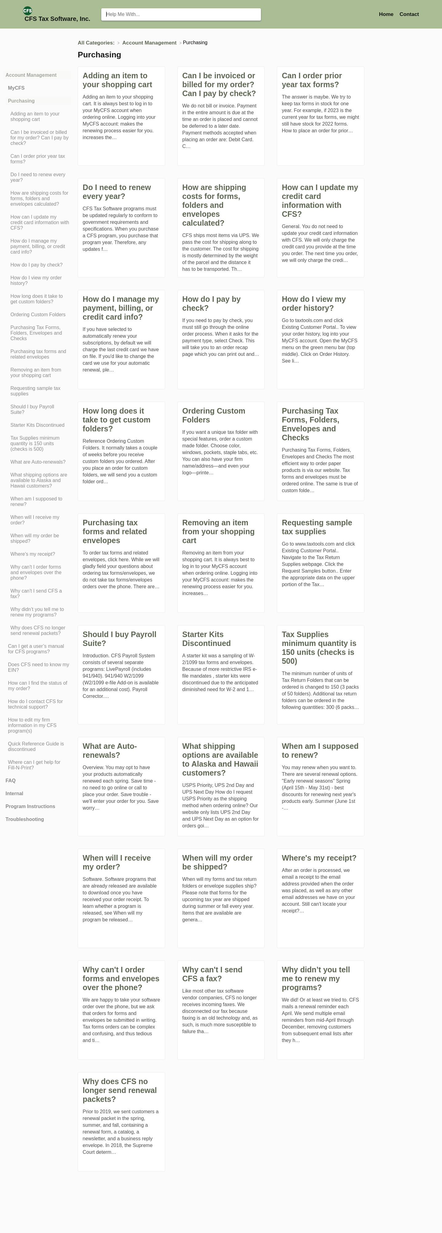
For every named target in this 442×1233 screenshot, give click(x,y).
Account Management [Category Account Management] (31, 75)
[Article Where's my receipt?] (37, 554)
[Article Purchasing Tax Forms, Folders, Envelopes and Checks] (37, 333)
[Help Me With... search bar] (181, 14)
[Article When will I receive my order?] (37, 520)
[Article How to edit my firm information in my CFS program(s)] (37, 725)
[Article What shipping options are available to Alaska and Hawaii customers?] (37, 480)
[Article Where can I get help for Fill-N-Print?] (37, 765)
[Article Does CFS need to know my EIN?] (37, 667)
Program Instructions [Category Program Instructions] (30, 806)
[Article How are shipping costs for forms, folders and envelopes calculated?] (37, 198)
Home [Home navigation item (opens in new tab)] (387, 14)
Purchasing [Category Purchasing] (21, 100)
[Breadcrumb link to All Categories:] (97, 42)
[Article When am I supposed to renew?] (37, 501)
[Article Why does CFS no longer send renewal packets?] (37, 630)
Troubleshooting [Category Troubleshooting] (25, 819)
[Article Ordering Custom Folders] (37, 315)
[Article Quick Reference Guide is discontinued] (37, 746)
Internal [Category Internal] (14, 793)
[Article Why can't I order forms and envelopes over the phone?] (37, 572)
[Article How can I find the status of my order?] (37, 686)
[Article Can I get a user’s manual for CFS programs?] (37, 649)
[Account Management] (150, 42)
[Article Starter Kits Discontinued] (37, 425)
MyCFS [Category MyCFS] (16, 88)
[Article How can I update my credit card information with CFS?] (37, 222)
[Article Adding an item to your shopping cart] (37, 116)
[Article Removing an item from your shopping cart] (37, 372)
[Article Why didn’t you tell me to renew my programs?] (37, 612)
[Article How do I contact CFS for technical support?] (37, 704)
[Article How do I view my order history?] (37, 280)
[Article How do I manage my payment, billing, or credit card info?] (37, 246)
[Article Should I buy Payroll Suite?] (37, 409)
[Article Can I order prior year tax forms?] (37, 159)
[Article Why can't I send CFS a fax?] (37, 594)
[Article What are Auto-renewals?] (37, 462)
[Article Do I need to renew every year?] (37, 177)
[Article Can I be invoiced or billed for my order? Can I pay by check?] (37, 137)
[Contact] (409, 14)
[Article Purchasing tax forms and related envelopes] (37, 354)
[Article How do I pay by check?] (37, 265)
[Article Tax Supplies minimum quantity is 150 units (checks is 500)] (37, 443)
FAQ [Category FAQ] (11, 780)
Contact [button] (409, 14)
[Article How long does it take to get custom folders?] (37, 299)
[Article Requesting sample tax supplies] (37, 391)
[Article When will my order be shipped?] (37, 538)
